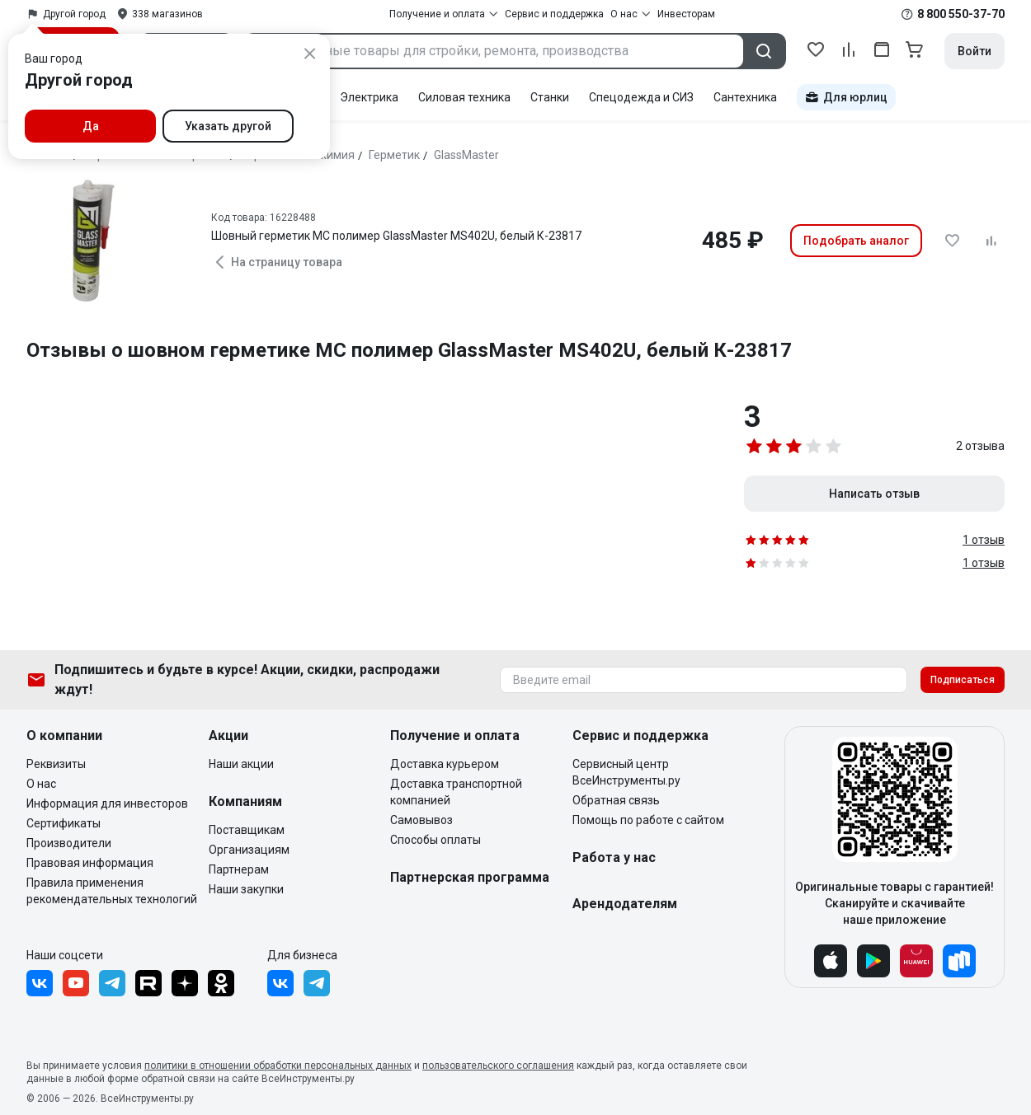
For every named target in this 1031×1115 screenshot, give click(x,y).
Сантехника (745, 97)
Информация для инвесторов (107, 803)
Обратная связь (616, 800)
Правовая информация (89, 862)
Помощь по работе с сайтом (648, 820)
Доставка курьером (444, 764)
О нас (41, 783)
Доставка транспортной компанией (456, 792)
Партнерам (239, 869)
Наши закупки (246, 889)
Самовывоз (421, 820)
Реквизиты (56, 764)
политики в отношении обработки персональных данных (278, 1065)
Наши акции (241, 764)
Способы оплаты (435, 839)
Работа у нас (614, 857)
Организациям (249, 849)
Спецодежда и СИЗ (641, 97)
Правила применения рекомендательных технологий (111, 891)
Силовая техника (464, 97)
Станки (549, 97)
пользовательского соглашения (498, 1065)
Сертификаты (63, 823)
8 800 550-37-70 (961, 14)
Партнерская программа (469, 877)
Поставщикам (247, 829)
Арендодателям (624, 903)
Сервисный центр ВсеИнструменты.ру (626, 772)
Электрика (369, 97)
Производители (68, 843)
